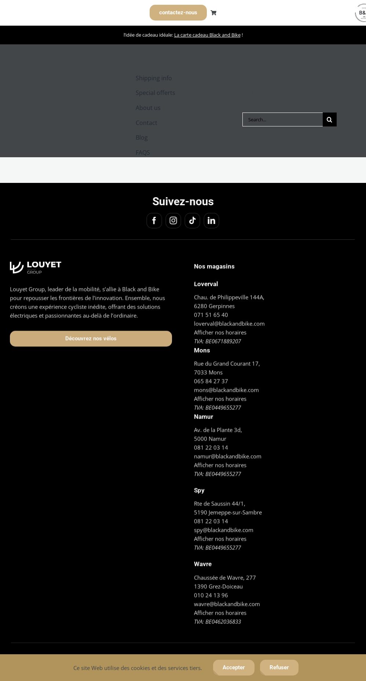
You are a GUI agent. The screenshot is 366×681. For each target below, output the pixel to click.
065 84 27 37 (211, 380)
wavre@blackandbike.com (227, 602)
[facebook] (153, 220)
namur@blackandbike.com (227, 455)
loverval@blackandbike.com (229, 322)
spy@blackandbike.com (223, 529)
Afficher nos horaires (220, 331)
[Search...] (282, 119)
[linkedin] (210, 220)
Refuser (279, 667)
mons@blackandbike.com (226, 389)
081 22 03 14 (211, 446)
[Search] (330, 119)
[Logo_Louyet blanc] (35, 263)
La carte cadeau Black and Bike (207, 35)
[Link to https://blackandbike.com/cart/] (213, 12)
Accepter (234, 667)
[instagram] (172, 220)
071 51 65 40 (211, 313)
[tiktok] (191, 220)
